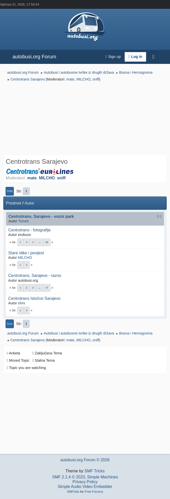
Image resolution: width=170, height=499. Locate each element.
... (40, 242)
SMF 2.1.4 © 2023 (68, 477)
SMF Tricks (94, 471)
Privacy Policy (85, 482)
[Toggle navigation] (153, 57)
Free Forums (94, 491)
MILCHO (83, 79)
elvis (21, 303)
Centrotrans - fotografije (29, 230)
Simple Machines (102, 477)
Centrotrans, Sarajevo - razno (34, 275)
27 (47, 287)
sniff (95, 79)
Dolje (10, 191)
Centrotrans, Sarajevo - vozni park (41, 216)
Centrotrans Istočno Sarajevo (34, 298)
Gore (10, 323)
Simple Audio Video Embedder (85, 486)
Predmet (13, 203)
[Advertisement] (85, 119)
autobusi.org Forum (34, 56)
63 (47, 242)
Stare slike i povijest (26, 253)
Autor (29, 203)
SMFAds (73, 491)
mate (70, 79)
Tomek (23, 221)
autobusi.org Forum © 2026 (85, 460)
